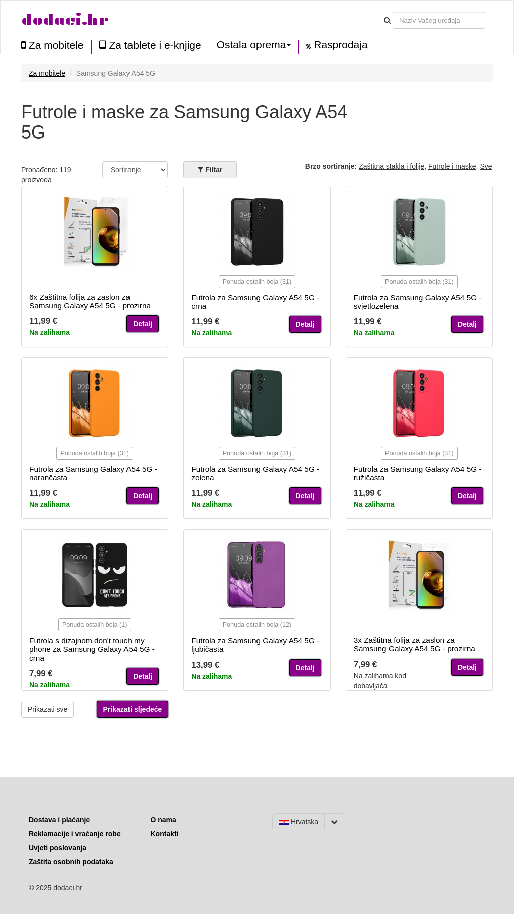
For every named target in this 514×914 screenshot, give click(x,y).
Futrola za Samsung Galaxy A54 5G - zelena (255, 473)
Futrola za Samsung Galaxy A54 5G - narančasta (93, 473)
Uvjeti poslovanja (57, 848)
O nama (163, 820)
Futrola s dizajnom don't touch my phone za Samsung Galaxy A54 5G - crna (92, 649)
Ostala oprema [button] (254, 45)
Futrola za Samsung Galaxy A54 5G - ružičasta (418, 473)
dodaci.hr (65, 20)
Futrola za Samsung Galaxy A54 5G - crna (255, 301)
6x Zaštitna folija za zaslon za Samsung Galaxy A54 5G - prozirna (90, 301)
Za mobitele (52, 45)
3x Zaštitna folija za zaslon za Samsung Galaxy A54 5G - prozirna (414, 644)
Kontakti (165, 834)
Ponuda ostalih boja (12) (257, 624)
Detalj (142, 324)
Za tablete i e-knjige (150, 45)
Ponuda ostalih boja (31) (257, 281)
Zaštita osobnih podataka (71, 862)
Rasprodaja (336, 45)
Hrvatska (298, 822)
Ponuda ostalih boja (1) (94, 624)
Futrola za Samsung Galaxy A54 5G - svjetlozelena (418, 301)
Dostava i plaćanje (59, 820)
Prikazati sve (47, 709)
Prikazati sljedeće (132, 709)
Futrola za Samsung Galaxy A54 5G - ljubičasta (255, 645)
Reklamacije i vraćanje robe (75, 834)
